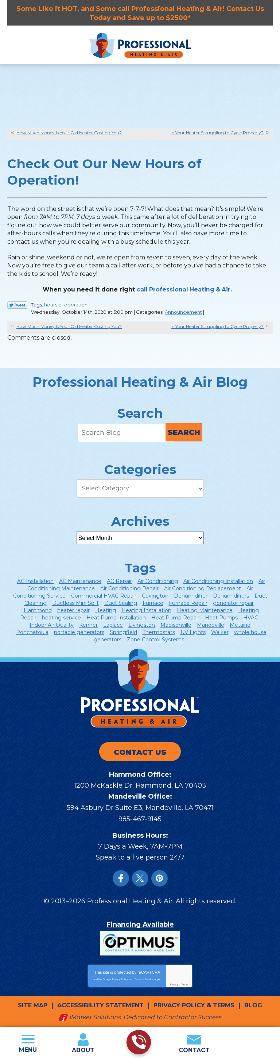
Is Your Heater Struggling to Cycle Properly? (217, 132)
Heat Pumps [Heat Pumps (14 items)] (221, 617)
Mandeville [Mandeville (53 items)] (210, 624)
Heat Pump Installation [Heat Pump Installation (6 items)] (116, 617)
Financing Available (140, 923)
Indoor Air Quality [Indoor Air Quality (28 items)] (52, 624)
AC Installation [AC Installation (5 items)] (35, 580)
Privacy (174, 983)
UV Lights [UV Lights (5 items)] (193, 631)
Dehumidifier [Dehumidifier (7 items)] (190, 595)
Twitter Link (17, 305)
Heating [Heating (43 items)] (105, 609)
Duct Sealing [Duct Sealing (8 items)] (120, 602)
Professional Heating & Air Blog (140, 381)
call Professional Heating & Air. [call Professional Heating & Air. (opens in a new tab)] (184, 289)
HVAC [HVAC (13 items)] (250, 617)
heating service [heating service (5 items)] (61, 617)
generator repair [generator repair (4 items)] (233, 602)
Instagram (159, 877)
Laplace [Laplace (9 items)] (113, 624)
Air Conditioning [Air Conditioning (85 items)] (157, 580)
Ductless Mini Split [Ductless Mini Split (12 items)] (75, 602)
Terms (184, 983)
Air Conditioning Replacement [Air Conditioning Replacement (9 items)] (202, 587)
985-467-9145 (140, 818)
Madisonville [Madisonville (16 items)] (175, 624)
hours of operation (66, 305)
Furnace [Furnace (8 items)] (153, 602)
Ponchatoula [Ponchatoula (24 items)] (32, 631)
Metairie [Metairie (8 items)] (240, 624)
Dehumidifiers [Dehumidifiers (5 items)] (231, 595)
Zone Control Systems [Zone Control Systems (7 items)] (155, 639)
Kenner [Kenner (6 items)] (88, 624)
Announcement (183, 311)
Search (184, 431)
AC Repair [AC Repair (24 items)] (119, 580)
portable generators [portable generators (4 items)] (79, 631)
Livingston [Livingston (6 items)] (141, 624)
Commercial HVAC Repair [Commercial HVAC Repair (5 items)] (103, 595)
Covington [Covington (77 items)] (155, 595)
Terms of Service (143, 978)
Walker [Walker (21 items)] (220, 631)
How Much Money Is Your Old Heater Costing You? (69, 132)
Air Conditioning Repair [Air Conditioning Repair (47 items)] (129, 587)
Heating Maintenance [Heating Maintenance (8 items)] (205, 609)
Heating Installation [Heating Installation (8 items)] (146, 609)
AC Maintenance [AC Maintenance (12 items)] (80, 580)
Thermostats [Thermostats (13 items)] (159, 631)
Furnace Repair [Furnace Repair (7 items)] (188, 602)
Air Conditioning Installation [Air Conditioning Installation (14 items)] (218, 580)
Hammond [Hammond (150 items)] (38, 609)
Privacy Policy (120, 978)
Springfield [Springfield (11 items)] (123, 631)
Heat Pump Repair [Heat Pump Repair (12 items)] (175, 617)
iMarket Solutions (95, 1015)
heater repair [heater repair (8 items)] (73, 609)
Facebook (121, 877)
